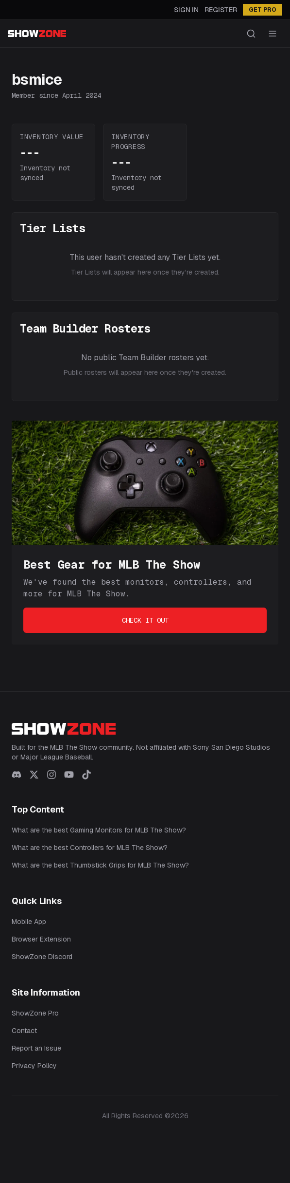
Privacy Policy (34, 1065)
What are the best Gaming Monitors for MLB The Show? (99, 830)
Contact (24, 1030)
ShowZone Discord (42, 956)
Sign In (186, 9)
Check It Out (145, 620)
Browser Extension (41, 939)
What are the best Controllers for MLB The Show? (90, 847)
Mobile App (29, 921)
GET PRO (262, 10)
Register (221, 9)
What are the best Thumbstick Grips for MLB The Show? (100, 865)
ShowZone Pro (35, 1013)
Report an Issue (36, 1048)
